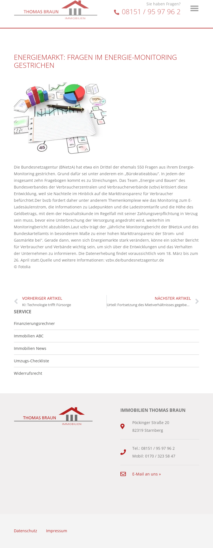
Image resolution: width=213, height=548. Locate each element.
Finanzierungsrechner (34, 323)
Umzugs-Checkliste (31, 360)
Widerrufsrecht (28, 373)
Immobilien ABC (29, 335)
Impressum (56, 530)
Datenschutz (25, 530)
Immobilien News (30, 348)
